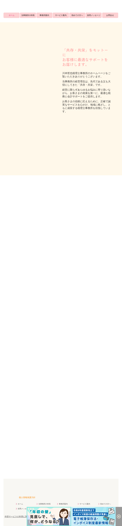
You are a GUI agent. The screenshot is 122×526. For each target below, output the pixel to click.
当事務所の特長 (28, 15)
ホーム (11, 15)
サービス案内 (61, 15)
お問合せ (110, 15)
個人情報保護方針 (27, 497)
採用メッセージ (93, 15)
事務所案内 (44, 15)
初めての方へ (77, 15)
